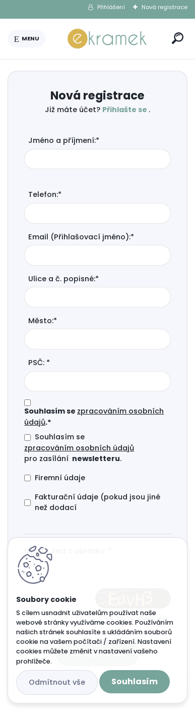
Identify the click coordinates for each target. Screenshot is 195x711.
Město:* (42, 321)
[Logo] (107, 39)
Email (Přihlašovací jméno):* (81, 237)
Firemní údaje (60, 478)
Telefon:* (44, 194)
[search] (177, 38)
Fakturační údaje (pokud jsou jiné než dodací (97, 502)
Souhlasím (134, 681)
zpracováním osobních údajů (79, 448)
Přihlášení (111, 7)
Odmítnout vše (57, 682)
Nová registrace (164, 7)
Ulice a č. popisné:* (63, 279)
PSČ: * (39, 363)
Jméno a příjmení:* (63, 140)
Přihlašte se (125, 110)
